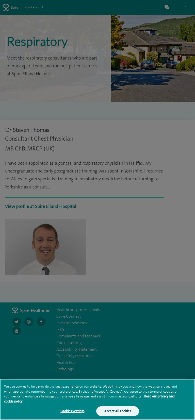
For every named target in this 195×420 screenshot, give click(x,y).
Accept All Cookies (117, 413)
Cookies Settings (72, 413)
